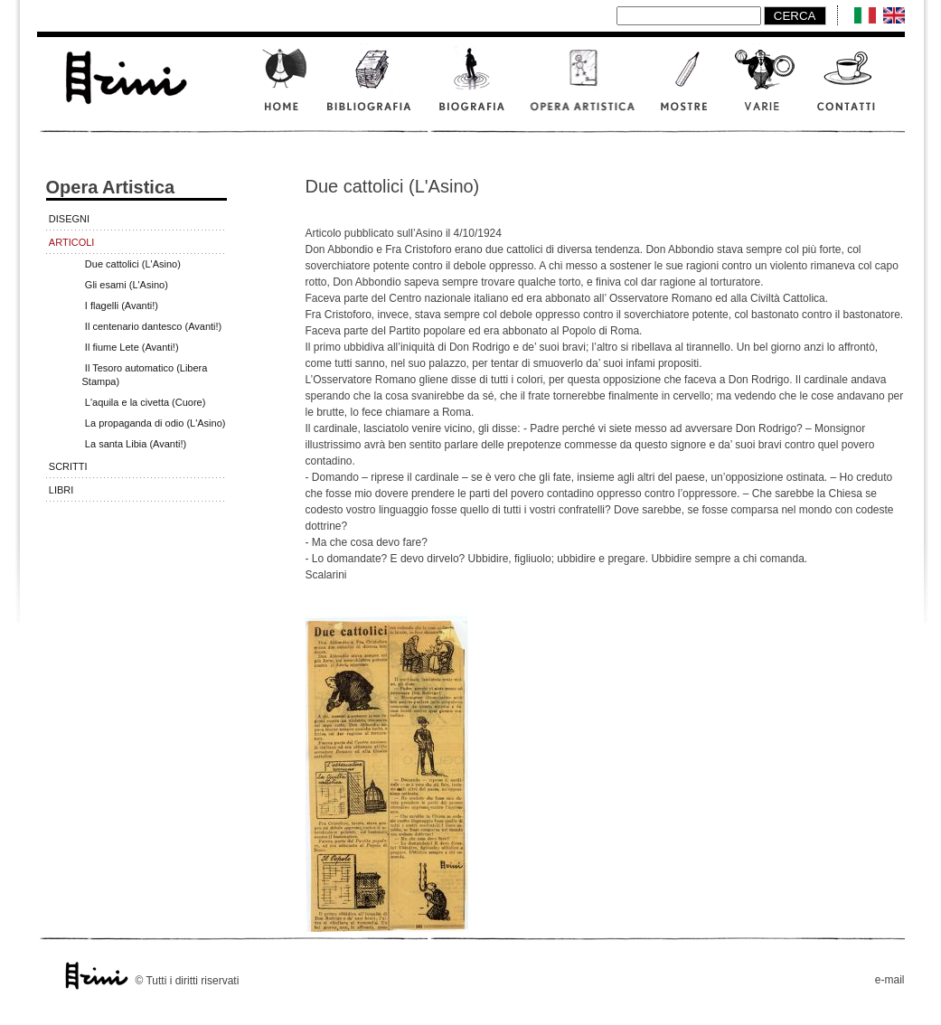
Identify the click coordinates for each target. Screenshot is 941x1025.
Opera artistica (584, 89)
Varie (764, 89)
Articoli (72, 242)
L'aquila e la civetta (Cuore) (145, 402)
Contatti (855, 89)
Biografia (473, 89)
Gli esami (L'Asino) (126, 284)
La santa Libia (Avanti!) (135, 443)
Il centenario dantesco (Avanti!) (153, 326)
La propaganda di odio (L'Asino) (155, 423)
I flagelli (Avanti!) (121, 305)
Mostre (685, 89)
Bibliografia (371, 89)
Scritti (68, 466)
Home (283, 89)
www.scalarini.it (124, 75)
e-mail (890, 979)
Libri (61, 489)
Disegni (69, 218)
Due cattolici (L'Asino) (133, 264)
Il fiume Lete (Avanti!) (132, 347)
